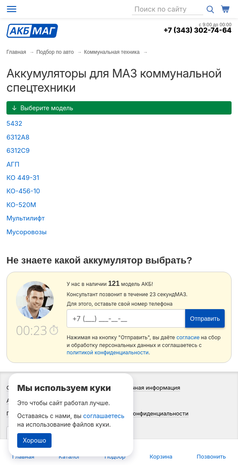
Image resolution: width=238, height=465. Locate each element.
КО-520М (21, 205)
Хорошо (34, 440)
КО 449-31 (22, 178)
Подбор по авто (55, 52)
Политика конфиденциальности (145, 413)
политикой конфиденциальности (108, 352)
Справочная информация (145, 387)
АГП (12, 164)
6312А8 (17, 137)
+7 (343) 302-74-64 (197, 30)
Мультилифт (25, 218)
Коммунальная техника (112, 52)
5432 (14, 123)
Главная (16, 52)
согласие (188, 337)
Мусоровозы (26, 232)
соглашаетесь (104, 415)
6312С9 (18, 150)
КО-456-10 (23, 191)
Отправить (205, 318)
